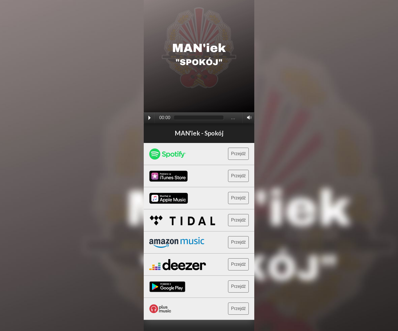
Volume (247, 117)
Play (149, 118)
